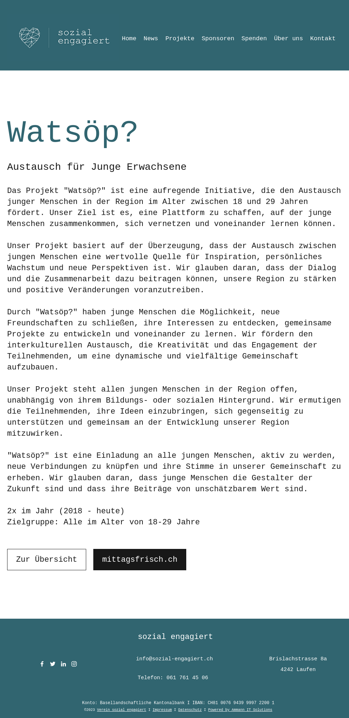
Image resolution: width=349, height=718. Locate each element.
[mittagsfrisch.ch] (139, 559)
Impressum (162, 710)
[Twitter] (52, 663)
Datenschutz (190, 710)
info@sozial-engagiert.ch (174, 659)
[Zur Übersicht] (46, 559)
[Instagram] (74, 663)
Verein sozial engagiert (121, 710)
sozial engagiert (175, 637)
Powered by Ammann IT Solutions (240, 710)
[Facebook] (42, 663)
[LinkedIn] (63, 663)
